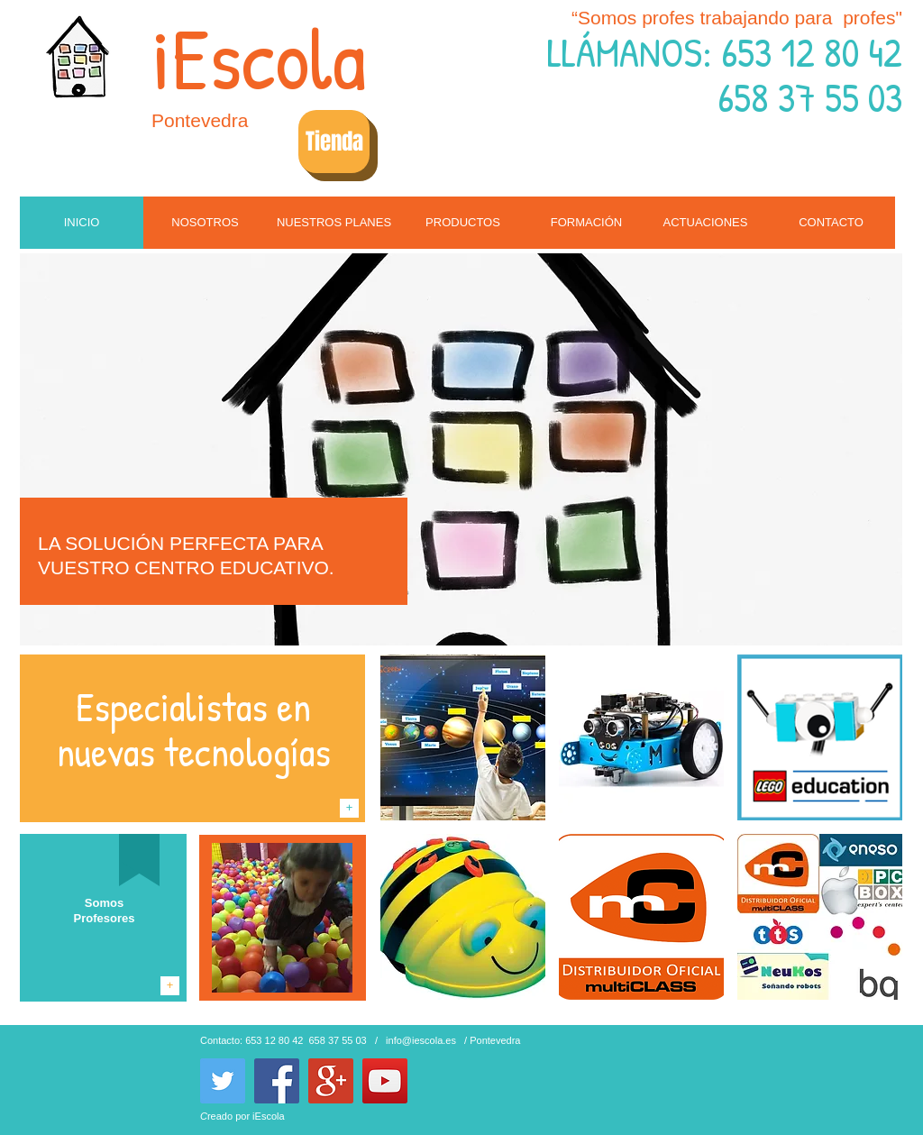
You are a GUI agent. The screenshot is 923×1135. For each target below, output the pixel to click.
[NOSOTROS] (205, 223)
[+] (349, 808)
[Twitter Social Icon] (222, 1080)
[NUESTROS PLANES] (334, 223)
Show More (642, 1014)
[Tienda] (334, 141)
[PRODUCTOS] (463, 223)
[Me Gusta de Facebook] (465, 1067)
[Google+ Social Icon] (330, 1080)
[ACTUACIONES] (705, 223)
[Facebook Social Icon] (276, 1080)
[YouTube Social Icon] (384, 1080)
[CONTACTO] (831, 223)
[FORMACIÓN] (586, 223)
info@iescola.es (421, 1040)
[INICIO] (81, 223)
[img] (462, 737)
